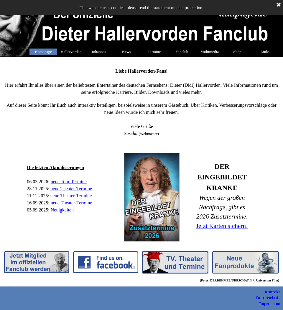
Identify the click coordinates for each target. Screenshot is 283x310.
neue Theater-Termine (71, 195)
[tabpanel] (141, 102)
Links (265, 51)
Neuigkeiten (62, 209)
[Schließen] (279, 5)
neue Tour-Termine (69, 181)
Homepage (43, 51)
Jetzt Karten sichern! (222, 225)
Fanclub (182, 51)
